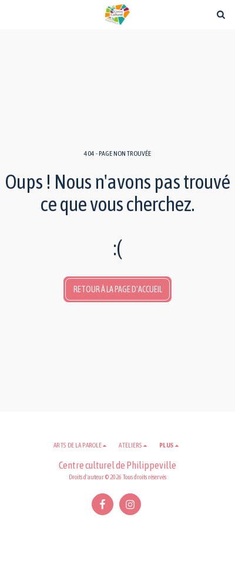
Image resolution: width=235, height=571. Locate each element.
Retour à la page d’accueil (117, 289)
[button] (13, 14)
